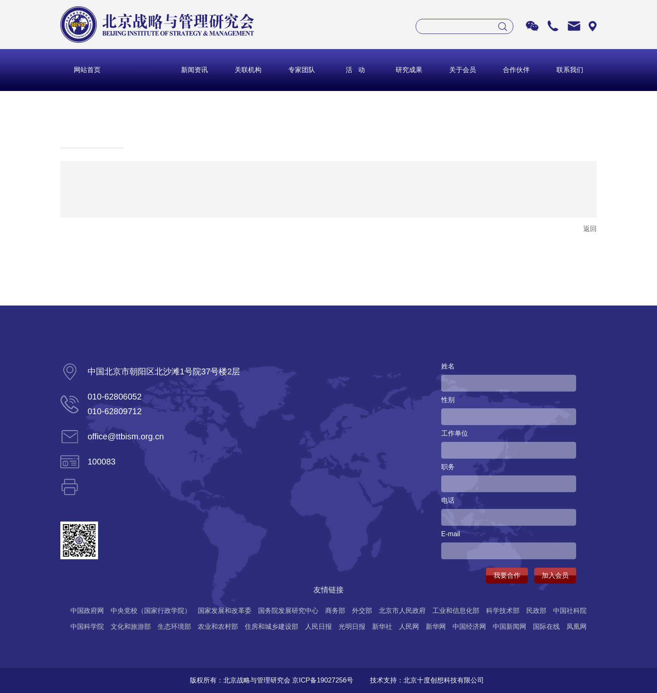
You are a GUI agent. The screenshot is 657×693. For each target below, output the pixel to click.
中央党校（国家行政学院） (151, 610)
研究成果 (409, 69)
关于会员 (462, 69)
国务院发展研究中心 (288, 610)
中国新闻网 (509, 626)
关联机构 (248, 69)
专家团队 (301, 69)
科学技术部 (503, 610)
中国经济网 (469, 626)
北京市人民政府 (402, 610)
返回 (590, 228)
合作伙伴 (516, 69)
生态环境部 (174, 626)
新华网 (436, 626)
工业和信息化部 (455, 610)
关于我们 (140, 69)
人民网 (409, 626)
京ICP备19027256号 (322, 680)
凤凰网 (576, 626)
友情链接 (328, 590)
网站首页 (87, 69)
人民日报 (318, 626)
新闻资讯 (194, 69)
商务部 (335, 610)
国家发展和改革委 (224, 610)
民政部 (536, 610)
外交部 (362, 610)
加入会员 (555, 575)
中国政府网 (87, 610)
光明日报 (352, 626)
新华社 (382, 626)
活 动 (355, 69)
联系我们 (569, 69)
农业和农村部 (218, 626)
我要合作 (507, 575)
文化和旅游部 (131, 626)
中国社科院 (570, 610)
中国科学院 (87, 626)
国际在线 (546, 626)
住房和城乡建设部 (271, 626)
